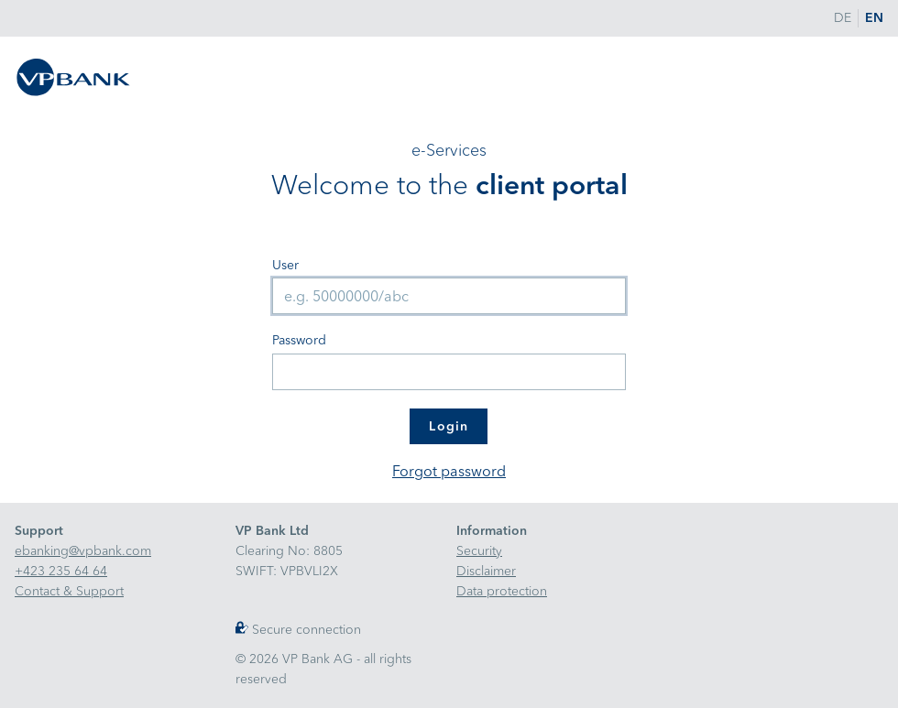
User (285, 265)
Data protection (501, 591)
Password (299, 340)
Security (479, 551)
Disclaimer (486, 571)
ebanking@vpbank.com (83, 551)
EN (874, 18)
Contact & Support (69, 591)
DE (842, 18)
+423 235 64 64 (61, 571)
